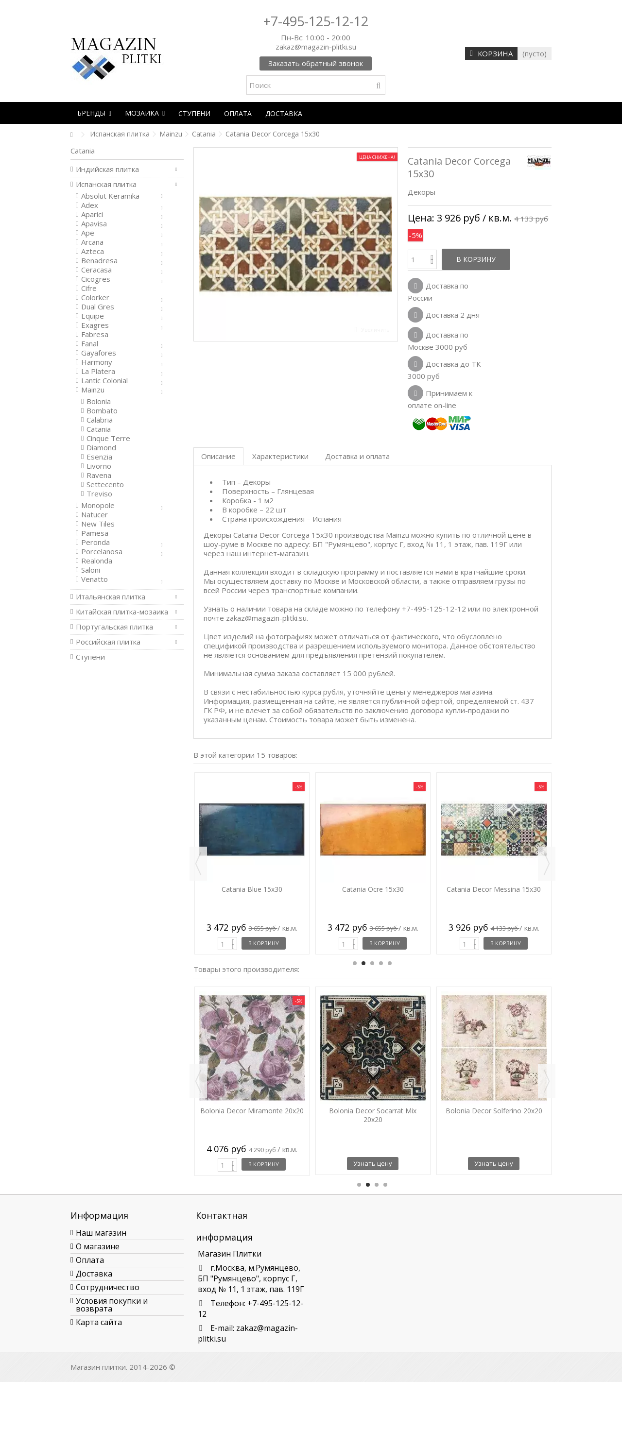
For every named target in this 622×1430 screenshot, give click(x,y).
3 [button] (372, 963)
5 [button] (390, 963)
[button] (94, 113)
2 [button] (363, 963)
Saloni (90, 570)
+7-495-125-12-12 (315, 21)
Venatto (94, 579)
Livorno (98, 466)
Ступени (90, 657)
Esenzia (99, 456)
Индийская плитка (107, 169)
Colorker (95, 297)
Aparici (92, 214)
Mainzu (92, 389)
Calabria (99, 420)
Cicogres (95, 279)
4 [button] (381, 963)
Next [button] (546, 864)
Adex (89, 205)
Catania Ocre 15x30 (373, 889)
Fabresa (94, 334)
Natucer (94, 514)
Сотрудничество (107, 1287)
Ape (87, 233)
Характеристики (280, 456)
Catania (98, 429)
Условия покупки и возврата (112, 1304)
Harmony (96, 362)
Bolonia (98, 401)
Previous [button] (198, 864)
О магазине (98, 1246)
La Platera (98, 371)
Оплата (90, 1260)
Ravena (98, 475)
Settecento (105, 484)
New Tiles (98, 523)
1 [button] (355, 963)
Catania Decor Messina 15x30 (494, 889)
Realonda (96, 560)
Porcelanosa (101, 551)
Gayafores (98, 353)
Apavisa (94, 223)
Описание (218, 456)
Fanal (89, 343)
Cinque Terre (108, 438)
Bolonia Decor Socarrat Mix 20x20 (372, 1115)
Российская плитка (108, 642)
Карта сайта (99, 1322)
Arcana (92, 242)
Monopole (98, 505)
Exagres (95, 325)
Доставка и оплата (357, 456)
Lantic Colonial (104, 380)
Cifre (89, 288)
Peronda (95, 542)
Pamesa (94, 533)
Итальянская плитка (110, 596)
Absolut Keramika (110, 196)
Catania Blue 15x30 (252, 889)
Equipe (92, 316)
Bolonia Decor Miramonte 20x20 (252, 1110)
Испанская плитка (106, 184)
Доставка (94, 1273)
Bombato (102, 410)
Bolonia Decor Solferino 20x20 (494, 1110)
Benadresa (99, 260)
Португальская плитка (114, 626)
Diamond (101, 447)
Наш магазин (101, 1233)
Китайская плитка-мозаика (122, 611)
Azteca (92, 251)
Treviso (99, 493)
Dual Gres (97, 306)
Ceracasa (96, 269)
